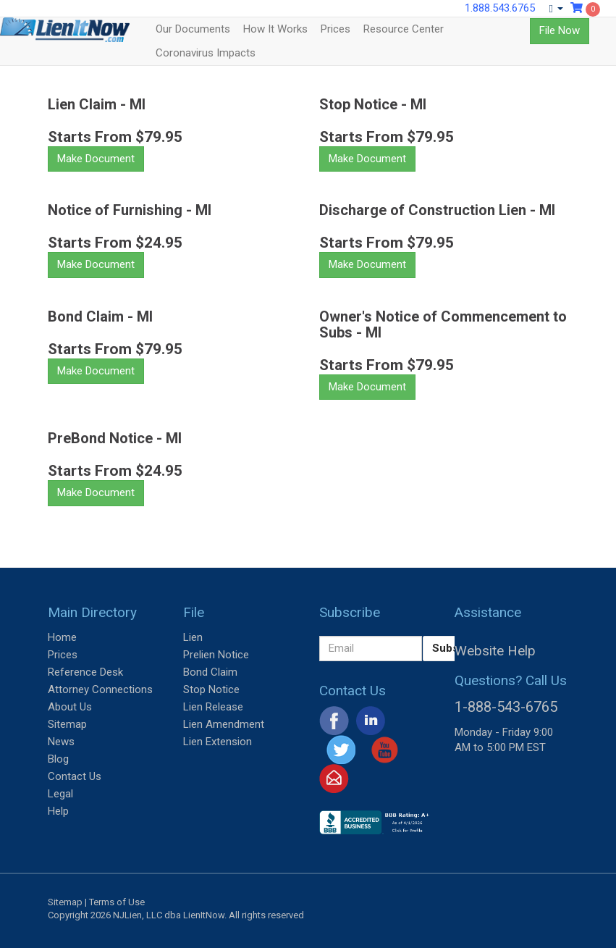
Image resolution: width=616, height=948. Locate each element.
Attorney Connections (100, 689)
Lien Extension (217, 741)
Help (58, 811)
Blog (58, 758)
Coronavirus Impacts (206, 52)
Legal (60, 793)
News (61, 741)
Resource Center (403, 28)
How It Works (275, 28)
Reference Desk (85, 672)
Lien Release (213, 706)
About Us (70, 706)
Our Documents (193, 28)
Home (62, 637)
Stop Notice (211, 689)
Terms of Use (117, 902)
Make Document (96, 158)
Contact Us (74, 776)
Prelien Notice (216, 654)
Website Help (495, 650)
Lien (193, 637)
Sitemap (67, 724)
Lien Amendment (223, 724)
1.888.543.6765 (500, 7)
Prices (335, 28)
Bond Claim (210, 672)
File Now (559, 30)
